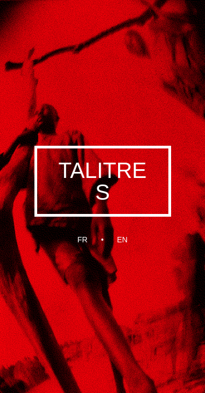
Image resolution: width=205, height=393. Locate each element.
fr (83, 239)
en (122, 239)
